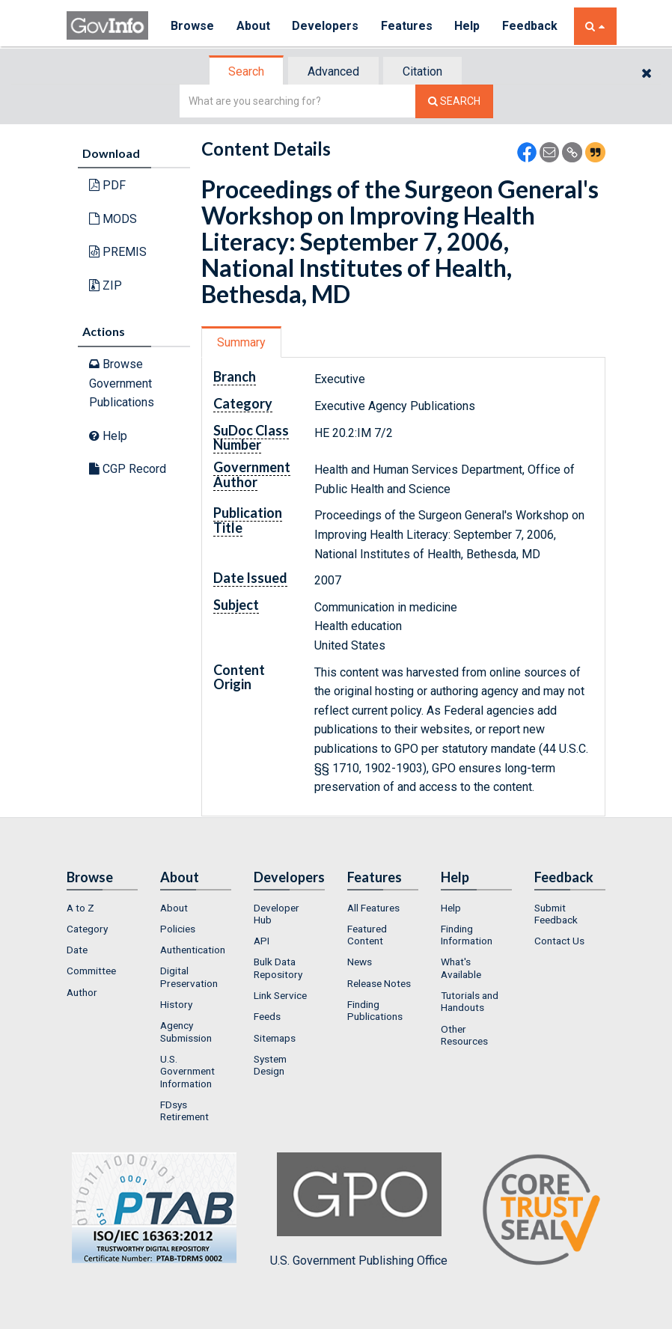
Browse (192, 26)
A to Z (80, 908)
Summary (241, 342)
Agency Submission (186, 1031)
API (261, 941)
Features (407, 26)
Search (246, 71)
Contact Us (559, 941)
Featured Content (367, 935)
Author (82, 992)
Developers (326, 26)
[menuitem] (102, 907)
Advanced (333, 71)
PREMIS (118, 252)
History (176, 1004)
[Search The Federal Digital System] (454, 101)
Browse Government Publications (121, 383)
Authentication (192, 950)
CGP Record (127, 469)
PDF (107, 185)
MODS (113, 219)
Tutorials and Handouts (469, 1001)
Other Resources (464, 1035)
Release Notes (379, 983)
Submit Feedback (556, 914)
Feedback (531, 26)
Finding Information (466, 935)
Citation (422, 71)
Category (87, 929)
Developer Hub (276, 914)
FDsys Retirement (184, 1110)
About (253, 26)
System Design (270, 1065)
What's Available (461, 968)
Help (468, 26)
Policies (177, 929)
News (359, 962)
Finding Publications (375, 1010)
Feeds (267, 1016)
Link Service (280, 995)
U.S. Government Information (187, 1071)
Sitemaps (275, 1038)
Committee (91, 971)
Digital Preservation (189, 977)
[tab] (247, 71)
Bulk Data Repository (278, 968)
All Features (373, 908)
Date (77, 950)
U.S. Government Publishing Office (359, 1210)
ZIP (105, 285)
